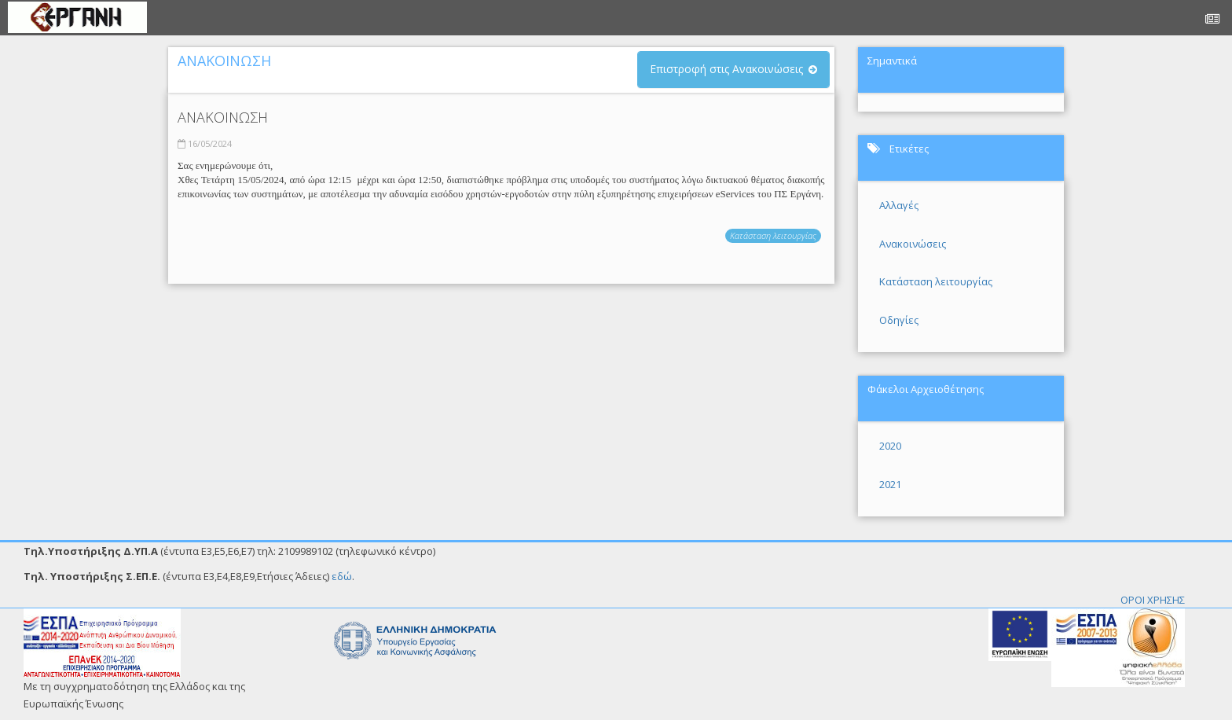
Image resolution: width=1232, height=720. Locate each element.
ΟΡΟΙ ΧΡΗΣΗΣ (1152, 600)
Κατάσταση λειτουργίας (773, 235)
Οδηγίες (898, 320)
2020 (890, 446)
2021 (890, 484)
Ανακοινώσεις (912, 244)
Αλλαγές (898, 205)
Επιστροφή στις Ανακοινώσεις (726, 68)
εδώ (342, 576)
